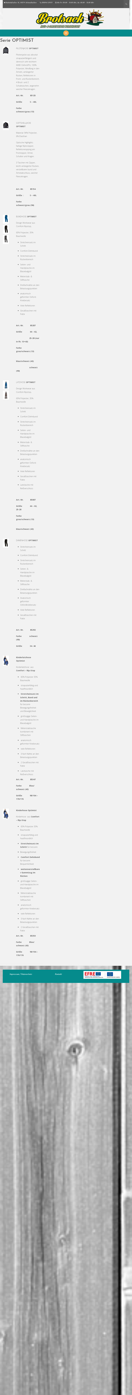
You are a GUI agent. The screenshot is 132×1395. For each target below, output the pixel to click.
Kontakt (58, 974)
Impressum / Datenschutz (21, 974)
